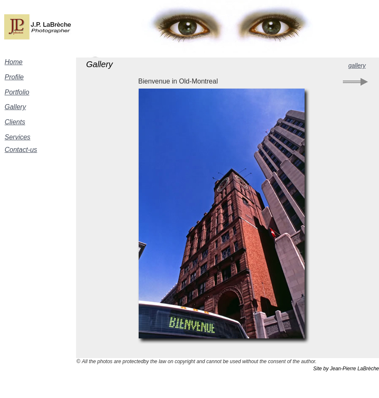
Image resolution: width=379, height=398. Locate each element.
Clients (15, 122)
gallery (357, 65)
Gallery (15, 106)
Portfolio (17, 92)
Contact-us (21, 149)
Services (17, 137)
